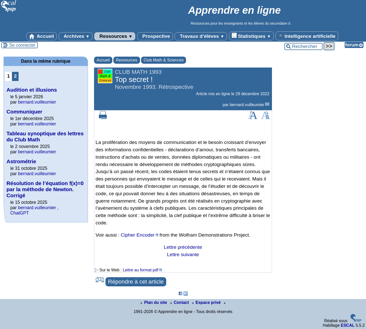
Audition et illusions (31, 90)
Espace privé (207, 302)
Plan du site (154, 302)
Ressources (114, 36)
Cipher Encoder (138, 235)
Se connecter (22, 45)
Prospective (155, 36)
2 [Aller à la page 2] (15, 76)
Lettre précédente (183, 247)
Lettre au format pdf (140, 270)
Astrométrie (21, 161)
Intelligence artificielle (307, 36)
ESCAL (348, 325)
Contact (180, 302)
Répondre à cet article (136, 281)
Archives (76, 36)
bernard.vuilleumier (247, 105)
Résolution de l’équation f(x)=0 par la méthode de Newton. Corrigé (44, 189)
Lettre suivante (183, 254)
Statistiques (251, 36)
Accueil (41, 36)
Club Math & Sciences (164, 60)
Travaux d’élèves (200, 36)
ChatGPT (19, 213)
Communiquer (24, 111)
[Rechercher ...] (303, 46)
